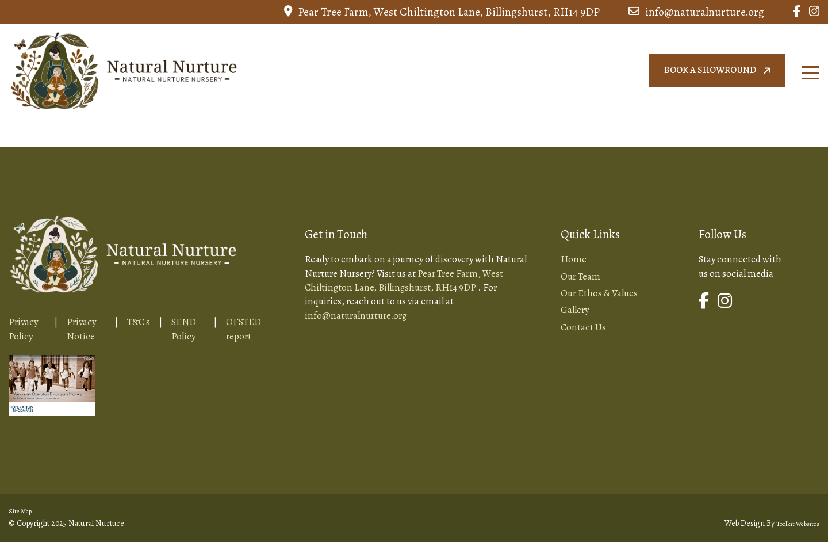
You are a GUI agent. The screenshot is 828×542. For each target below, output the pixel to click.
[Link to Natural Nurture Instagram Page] (814, 12)
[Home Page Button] (124, 68)
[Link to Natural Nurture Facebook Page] (796, 12)
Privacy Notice (81, 328)
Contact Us (583, 327)
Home (573, 259)
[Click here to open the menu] (810, 72)
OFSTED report (243, 328)
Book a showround (718, 70)
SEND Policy (183, 328)
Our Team (580, 276)
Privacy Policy (23, 328)
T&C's (138, 322)
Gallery (575, 309)
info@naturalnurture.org (696, 12)
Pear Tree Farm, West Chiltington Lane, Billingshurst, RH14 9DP (442, 12)
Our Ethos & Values (599, 293)
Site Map (20, 511)
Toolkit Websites (797, 524)
